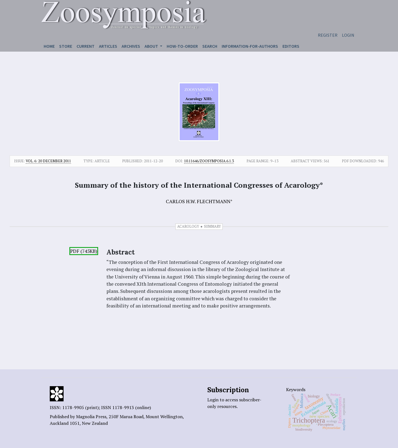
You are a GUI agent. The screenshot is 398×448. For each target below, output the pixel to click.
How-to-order (182, 46)
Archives (131, 46)
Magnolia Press (91, 416)
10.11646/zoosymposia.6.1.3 (209, 160)
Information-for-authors (250, 46)
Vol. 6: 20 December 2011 (48, 160)
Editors (290, 46)
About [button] (152, 46)
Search (209, 46)
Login (348, 35)
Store (65, 46)
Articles (108, 46)
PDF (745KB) (83, 251)
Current (86, 46)
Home (49, 46)
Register (327, 35)
